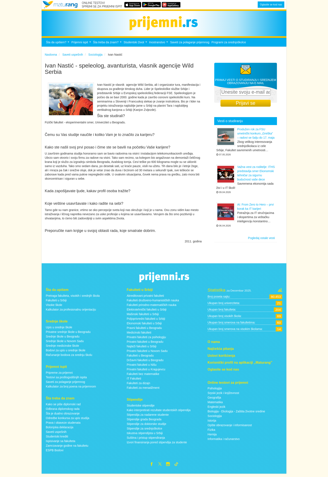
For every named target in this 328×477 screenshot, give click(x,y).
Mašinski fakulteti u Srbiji (143, 316)
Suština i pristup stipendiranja (146, 440)
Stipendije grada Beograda (144, 421)
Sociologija (215, 418)
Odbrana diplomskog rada (62, 411)
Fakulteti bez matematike (143, 376)
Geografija (214, 400)
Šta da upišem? (58, 46)
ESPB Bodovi (54, 452)
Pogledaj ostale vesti (261, 240)
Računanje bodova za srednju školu (69, 357)
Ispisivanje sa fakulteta (60, 443)
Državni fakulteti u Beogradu (145, 362)
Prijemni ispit (81, 46)
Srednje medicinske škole (62, 348)
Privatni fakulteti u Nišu (141, 367)
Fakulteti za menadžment (143, 390)
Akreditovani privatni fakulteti (145, 298)
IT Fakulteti (134, 381)
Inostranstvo (159, 46)
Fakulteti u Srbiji (56, 302)
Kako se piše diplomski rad (63, 406)
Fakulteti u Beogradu (140, 358)
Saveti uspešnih (56, 434)
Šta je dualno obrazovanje (63, 415)
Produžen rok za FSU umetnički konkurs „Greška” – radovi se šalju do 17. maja (255, 136)
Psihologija (215, 391)
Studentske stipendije (141, 408)
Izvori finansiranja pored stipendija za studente (157, 444)
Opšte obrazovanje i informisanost (230, 427)
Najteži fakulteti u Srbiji (141, 348)
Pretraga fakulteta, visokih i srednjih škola (73, 298)
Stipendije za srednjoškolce (144, 431)
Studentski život (136, 46)
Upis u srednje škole (59, 329)
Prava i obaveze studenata (63, 425)
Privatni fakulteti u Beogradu (145, 344)
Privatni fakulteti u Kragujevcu (146, 371)
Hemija (212, 437)
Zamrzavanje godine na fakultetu (67, 448)
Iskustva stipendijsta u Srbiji (145, 435)
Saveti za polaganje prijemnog (189, 44)
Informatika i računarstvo (224, 441)
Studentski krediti (57, 438)
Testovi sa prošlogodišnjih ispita (66, 379)
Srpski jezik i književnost (223, 395)
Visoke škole (54, 307)
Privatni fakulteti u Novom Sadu (147, 353)
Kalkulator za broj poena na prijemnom (71, 388)
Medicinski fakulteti (139, 335)
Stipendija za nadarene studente (148, 417)
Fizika (211, 432)
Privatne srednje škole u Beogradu (68, 334)
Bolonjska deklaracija (59, 429)
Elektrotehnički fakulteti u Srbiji (147, 312)
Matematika (215, 404)
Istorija (212, 423)
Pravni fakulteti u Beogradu (144, 330)
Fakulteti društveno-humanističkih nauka (153, 302)
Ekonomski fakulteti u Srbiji (144, 325)
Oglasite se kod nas (271, 4)
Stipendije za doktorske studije (146, 426)
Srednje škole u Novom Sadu (65, 343)
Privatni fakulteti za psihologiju (146, 339)
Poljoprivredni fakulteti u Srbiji (146, 321)
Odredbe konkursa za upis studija (67, 420)
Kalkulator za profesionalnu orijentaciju (71, 312)
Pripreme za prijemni (59, 375)
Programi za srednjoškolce (228, 44)
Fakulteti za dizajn (138, 385)
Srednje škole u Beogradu (62, 339)
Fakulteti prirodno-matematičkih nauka (151, 307)
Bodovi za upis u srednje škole (65, 352)
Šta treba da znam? (108, 46)
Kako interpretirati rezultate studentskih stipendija (159, 412)
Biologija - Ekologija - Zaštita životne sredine (236, 414)
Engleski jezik (216, 409)
